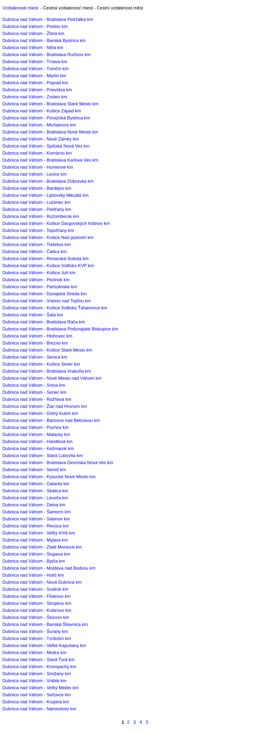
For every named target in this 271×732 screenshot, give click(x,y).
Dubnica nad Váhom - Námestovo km (39, 708)
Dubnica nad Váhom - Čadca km (34, 251)
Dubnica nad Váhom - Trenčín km (35, 68)
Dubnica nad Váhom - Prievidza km (37, 89)
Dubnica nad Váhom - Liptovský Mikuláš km (45, 195)
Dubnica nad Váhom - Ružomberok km (40, 216)
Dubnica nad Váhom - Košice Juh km (39, 272)
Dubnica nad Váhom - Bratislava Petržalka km (47, 19)
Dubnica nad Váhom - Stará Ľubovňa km (42, 455)
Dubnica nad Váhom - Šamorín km (36, 511)
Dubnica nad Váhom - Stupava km (36, 553)
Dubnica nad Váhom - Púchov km (35, 427)
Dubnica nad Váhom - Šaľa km (32, 314)
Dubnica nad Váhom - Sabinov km (36, 518)
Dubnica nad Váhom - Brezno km (35, 342)
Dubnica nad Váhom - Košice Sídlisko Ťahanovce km (54, 307)
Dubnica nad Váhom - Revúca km (35, 525)
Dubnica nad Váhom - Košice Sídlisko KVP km (48, 265)
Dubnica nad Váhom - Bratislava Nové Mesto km (50, 131)
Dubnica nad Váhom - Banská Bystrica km (44, 40)
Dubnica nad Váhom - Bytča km (33, 561)
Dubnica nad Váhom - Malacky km (36, 434)
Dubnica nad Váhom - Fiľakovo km (36, 596)
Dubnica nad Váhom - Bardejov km (36, 188)
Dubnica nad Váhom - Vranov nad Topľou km (46, 300)
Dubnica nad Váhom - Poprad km (35, 82)
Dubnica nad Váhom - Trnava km (34, 61)
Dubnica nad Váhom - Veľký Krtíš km (38, 532)
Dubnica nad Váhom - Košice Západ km (41, 110)
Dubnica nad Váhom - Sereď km (34, 469)
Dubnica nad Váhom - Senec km (34, 392)
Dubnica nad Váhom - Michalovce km (39, 124)
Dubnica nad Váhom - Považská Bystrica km (46, 117)
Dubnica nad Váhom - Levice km (34, 174)
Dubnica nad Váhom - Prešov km (35, 26)
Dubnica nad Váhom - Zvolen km (34, 96)
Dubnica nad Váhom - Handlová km (37, 441)
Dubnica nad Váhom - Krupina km (35, 701)
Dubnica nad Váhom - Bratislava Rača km (43, 321)
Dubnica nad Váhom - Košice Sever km (41, 364)
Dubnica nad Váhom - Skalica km (35, 490)
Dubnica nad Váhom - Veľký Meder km (40, 687)
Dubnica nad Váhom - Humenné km (37, 167)
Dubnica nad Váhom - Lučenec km (36, 202)
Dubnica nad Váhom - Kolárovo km (36, 610)
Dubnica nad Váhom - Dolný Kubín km (40, 413)
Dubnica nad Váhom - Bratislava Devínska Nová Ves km (57, 462)
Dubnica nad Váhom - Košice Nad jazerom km (47, 237)
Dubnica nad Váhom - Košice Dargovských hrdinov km (56, 223)
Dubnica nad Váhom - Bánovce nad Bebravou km (51, 420)
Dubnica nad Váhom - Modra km (34, 652)
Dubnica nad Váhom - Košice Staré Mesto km (47, 349)
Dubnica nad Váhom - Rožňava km (36, 399)
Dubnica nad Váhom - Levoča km (35, 497)
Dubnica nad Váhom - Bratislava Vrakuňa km (46, 371)
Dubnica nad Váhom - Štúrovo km (35, 617)
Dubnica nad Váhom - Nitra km (32, 47)
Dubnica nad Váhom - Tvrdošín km (36, 638)
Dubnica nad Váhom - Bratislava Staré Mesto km (50, 103)
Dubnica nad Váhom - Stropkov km (36, 603)
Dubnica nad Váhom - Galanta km (35, 483)
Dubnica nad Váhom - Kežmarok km (38, 448)
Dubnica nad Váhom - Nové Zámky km (40, 138)
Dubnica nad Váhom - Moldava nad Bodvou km (49, 568)
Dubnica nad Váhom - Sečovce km (36, 694)
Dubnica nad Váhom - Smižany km (36, 673)
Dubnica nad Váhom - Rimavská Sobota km (45, 258)
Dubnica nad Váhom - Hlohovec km (37, 335)
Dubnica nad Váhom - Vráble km (34, 680)
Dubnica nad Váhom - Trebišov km (36, 244)
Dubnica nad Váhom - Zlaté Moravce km (42, 546)
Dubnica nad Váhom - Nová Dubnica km (42, 582)
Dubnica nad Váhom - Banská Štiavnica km (45, 624)
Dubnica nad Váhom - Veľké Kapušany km (44, 645)
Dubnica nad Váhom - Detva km (33, 504)
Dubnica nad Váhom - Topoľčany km (38, 230)
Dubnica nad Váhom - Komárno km (37, 153)
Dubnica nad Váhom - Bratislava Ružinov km (46, 54)
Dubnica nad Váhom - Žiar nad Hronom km (44, 406)
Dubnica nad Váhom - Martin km (34, 75)
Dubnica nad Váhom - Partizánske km (39, 286)
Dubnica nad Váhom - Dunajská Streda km (44, 293)
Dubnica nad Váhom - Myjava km (35, 539)
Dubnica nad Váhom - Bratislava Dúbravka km (47, 181)
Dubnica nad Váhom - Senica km (34, 357)
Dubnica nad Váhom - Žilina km (33, 33)
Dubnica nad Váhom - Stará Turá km (38, 659)
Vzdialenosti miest (20, 7)
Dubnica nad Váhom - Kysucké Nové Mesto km (49, 476)
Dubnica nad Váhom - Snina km (33, 385)
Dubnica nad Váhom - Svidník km (35, 589)
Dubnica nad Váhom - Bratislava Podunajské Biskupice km (60, 328)
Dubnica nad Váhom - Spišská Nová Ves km (46, 145)
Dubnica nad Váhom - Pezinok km (36, 279)
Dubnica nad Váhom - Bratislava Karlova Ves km (50, 160)
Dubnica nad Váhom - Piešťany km (36, 209)
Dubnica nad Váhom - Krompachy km (39, 666)
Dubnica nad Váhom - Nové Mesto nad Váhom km (51, 378)
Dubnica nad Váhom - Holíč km (33, 575)
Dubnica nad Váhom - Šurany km (35, 631)
